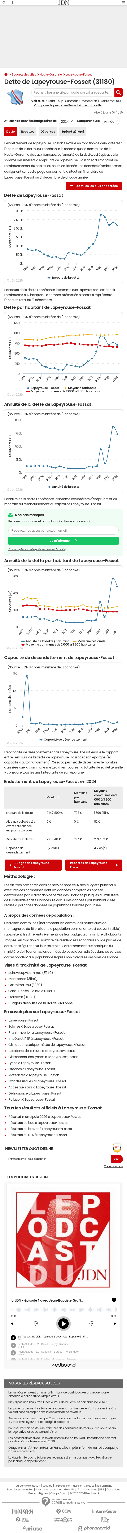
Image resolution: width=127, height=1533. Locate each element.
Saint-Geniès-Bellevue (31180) (31, 991)
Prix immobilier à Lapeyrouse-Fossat (36, 1032)
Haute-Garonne (51, 74)
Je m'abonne (60, 540)
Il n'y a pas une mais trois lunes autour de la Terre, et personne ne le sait (57, 1402)
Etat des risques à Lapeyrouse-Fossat (37, 1081)
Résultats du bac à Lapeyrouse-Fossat (38, 1122)
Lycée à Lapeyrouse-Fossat (29, 1063)
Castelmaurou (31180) (25, 984)
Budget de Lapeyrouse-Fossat (30, 865)
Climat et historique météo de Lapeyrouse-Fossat (47, 1044)
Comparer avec (88, 120)
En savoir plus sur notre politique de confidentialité (36, 549)
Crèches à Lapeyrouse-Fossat (31, 1069)
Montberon (89, 100)
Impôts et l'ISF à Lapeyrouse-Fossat (36, 1038)
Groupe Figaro (58, 1493)
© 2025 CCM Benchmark (84, 1493)
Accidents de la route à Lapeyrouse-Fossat (41, 1050)
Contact (89, 1486)
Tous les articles (87, 1489)
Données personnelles (20, 1489)
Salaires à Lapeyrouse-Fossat (31, 1026)
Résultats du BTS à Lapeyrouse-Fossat (37, 1134)
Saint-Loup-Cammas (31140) (30, 972)
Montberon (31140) (23, 978)
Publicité (77, 1486)
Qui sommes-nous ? (28, 1486)
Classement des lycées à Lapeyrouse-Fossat (43, 1056)
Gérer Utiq (69, 1489)
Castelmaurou (111, 100)
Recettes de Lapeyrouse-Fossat (94, 865)
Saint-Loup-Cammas (63, 100)
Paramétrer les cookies (48, 1489)
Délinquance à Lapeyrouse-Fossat (34, 1093)
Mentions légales (38, 1493)
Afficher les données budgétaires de (30, 120)
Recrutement (104, 1486)
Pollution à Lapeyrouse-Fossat (31, 1099)
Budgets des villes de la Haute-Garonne (40, 1003)
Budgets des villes (24, 74)
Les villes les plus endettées (96, 185)
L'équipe (47, 1486)
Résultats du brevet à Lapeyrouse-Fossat (40, 1128)
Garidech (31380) (21, 997)
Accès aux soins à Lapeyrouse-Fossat (37, 1087)
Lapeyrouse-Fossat (79, 74)
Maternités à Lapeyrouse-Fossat (33, 1075)
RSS (101, 1489)
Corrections (113, 1489)
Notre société (62, 1486)
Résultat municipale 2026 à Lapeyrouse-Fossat (44, 1116)
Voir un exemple (113, 1166)
